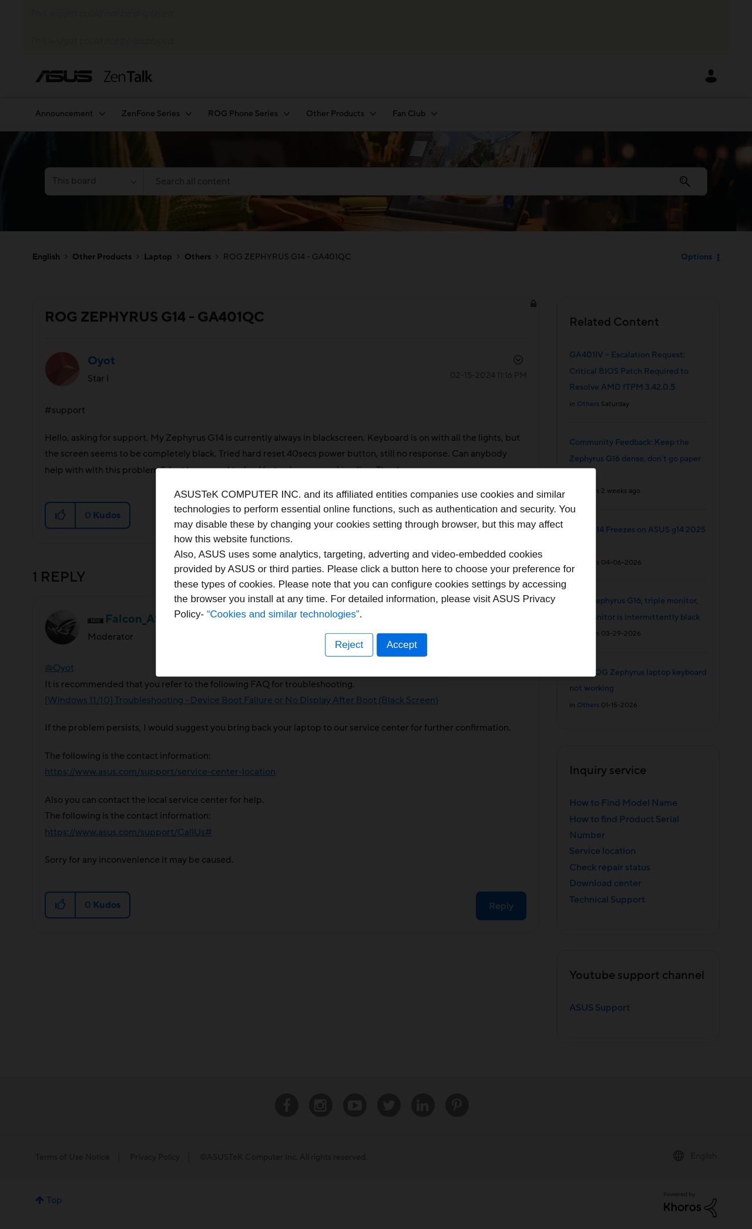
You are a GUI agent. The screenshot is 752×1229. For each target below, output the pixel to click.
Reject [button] (348, 687)
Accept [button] (402, 687)
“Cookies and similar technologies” (411, 656)
